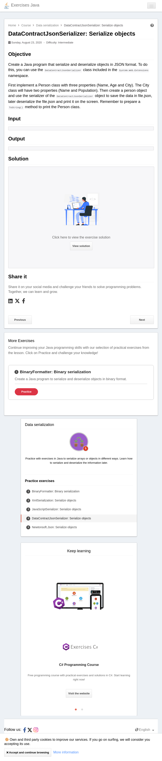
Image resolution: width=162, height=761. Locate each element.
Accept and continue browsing (28, 752)
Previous (20, 319)
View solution (81, 246)
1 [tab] (76, 708)
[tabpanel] (81, 382)
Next (142, 319)
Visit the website (79, 693)
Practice (26, 391)
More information (66, 752)
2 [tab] (82, 708)
